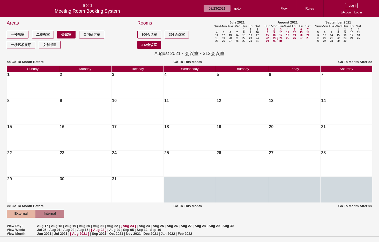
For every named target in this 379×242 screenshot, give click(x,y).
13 (230, 35)
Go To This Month (188, 62)
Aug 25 (158, 226)
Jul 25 (42, 230)
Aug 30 (228, 226)
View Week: (16, 230)
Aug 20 (84, 226)
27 (230, 41)
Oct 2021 (116, 234)
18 (216, 38)
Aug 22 (112, 226)
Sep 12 (142, 230)
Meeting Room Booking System (87, 11)
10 (257, 32)
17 (257, 35)
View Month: (16, 234)
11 (216, 35)
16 (250, 35)
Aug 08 (68, 230)
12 (223, 35)
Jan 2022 (168, 234)
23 (250, 38)
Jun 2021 (44, 234)
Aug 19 (70, 226)
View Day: (15, 226)
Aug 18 (56, 226)
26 (223, 41)
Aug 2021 (79, 234)
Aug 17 (42, 226)
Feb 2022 (185, 234)
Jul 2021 (60, 234)
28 (237, 41)
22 (243, 38)
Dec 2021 (151, 234)
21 (237, 38)
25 (216, 41)
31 (257, 41)
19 (223, 38)
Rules (309, 8)
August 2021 (288, 22)
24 (257, 38)
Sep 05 (128, 230)
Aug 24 (144, 226)
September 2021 (338, 22)
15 (243, 35)
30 (250, 41)
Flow (283, 8)
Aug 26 (172, 226)
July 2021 (237, 22)
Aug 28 (200, 226)
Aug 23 (128, 226)
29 (243, 41)
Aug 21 (98, 226)
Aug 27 (186, 226)
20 (230, 38)
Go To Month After (353, 62)
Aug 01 (54, 230)
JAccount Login (351, 12)
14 (237, 35)
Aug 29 (214, 226)
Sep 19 (155, 230)
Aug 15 (82, 230)
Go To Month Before (28, 62)
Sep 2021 (99, 234)
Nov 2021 (133, 234)
